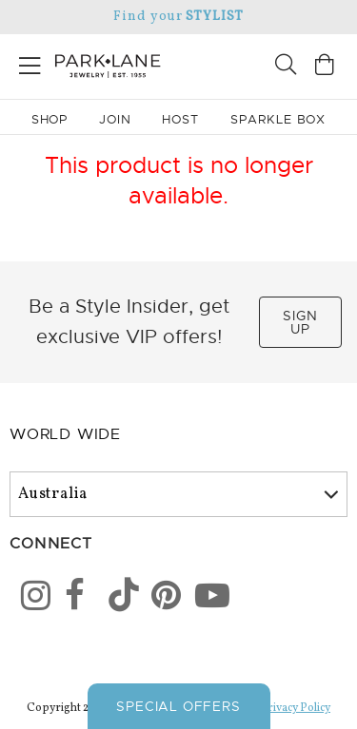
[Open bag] (324, 67)
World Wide (65, 434)
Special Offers (178, 706)
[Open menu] (30, 62)
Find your (178, 17)
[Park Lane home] (89, 64)
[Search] (285, 67)
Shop (50, 119)
